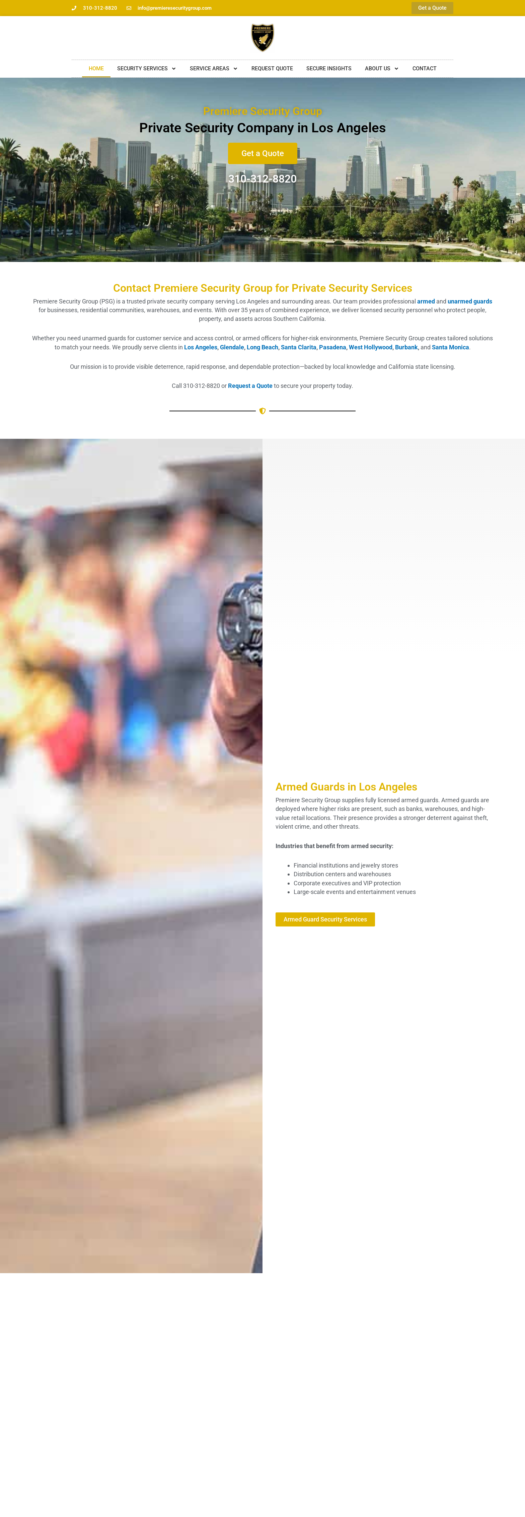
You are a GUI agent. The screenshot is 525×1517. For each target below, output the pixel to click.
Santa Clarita (298, 347)
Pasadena (332, 347)
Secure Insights (329, 68)
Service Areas (214, 69)
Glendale (232, 347)
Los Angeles (200, 347)
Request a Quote (250, 385)
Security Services (146, 69)
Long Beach (262, 347)
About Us (382, 69)
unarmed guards (470, 301)
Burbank (406, 347)
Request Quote (272, 68)
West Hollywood (370, 347)
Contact (424, 68)
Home (96, 68)
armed (426, 301)
